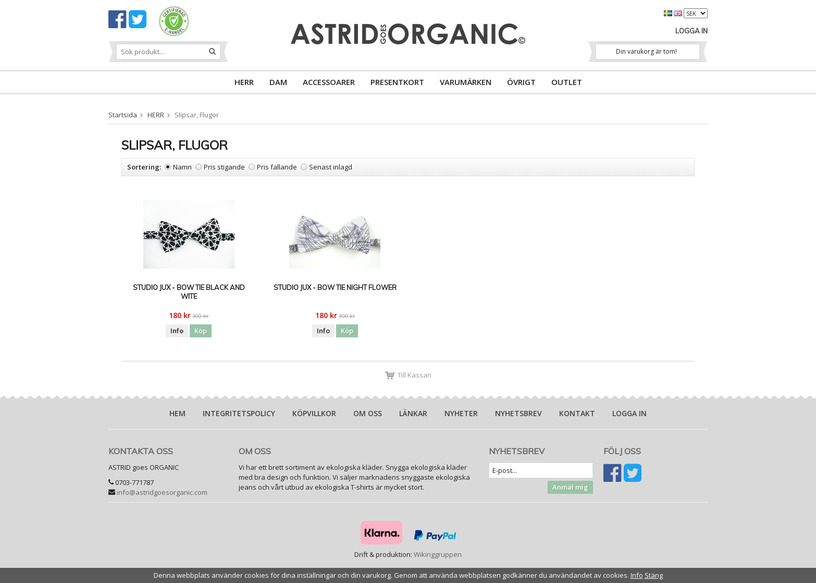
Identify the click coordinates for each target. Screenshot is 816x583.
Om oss (367, 413)
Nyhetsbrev (518, 413)
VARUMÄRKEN (465, 82)
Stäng (654, 575)
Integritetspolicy (239, 413)
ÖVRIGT (521, 82)
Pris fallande (277, 167)
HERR (244, 82)
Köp (200, 330)
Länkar (413, 413)
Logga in (691, 31)
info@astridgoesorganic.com (162, 492)
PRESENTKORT (397, 82)
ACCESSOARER (329, 82)
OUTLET (566, 82)
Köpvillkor (314, 413)
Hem (177, 413)
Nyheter (461, 413)
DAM (278, 82)
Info (176, 330)
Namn (182, 167)
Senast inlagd (330, 167)
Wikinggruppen (438, 554)
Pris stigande (224, 167)
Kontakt (577, 413)
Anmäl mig (570, 487)
